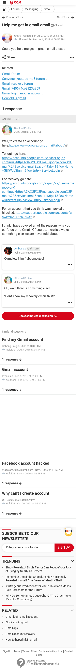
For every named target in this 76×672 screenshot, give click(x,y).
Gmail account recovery (20, 634)
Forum (15, 9)
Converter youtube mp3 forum (23, 79)
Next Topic (63, 17)
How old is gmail (14, 98)
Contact (68, 651)
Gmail (47, 9)
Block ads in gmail (16, 622)
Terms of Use (29, 651)
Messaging (32, 9)
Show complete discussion (36, 316)
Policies (38, 655)
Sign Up (7, 651)
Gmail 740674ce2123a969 (21, 88)
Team (17, 651)
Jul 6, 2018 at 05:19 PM (27, 252)
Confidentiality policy (50, 651)
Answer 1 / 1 (11, 119)
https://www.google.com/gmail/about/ (37, 145)
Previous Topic (15, 17)
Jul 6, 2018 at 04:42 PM (27, 131)
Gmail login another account (22, 93)
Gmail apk (11, 628)
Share (11, 57)
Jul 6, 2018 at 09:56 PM (51, 39)
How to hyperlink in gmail (21, 639)
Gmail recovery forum (17, 84)
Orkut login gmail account (21, 616)
